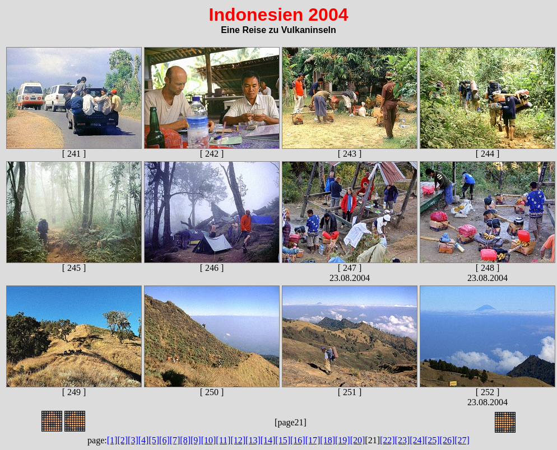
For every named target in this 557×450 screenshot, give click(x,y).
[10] (208, 440)
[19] (342, 440)
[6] (164, 440)
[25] (432, 440)
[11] (223, 440)
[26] (447, 440)
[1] (112, 440)
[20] (357, 440)
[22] (387, 440)
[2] (122, 440)
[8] (185, 440)
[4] (143, 440)
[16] (297, 440)
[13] (253, 440)
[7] (175, 440)
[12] (237, 440)
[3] (133, 440)
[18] (327, 440)
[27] (462, 440)
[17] (313, 440)
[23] (402, 440)
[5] (153, 440)
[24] (417, 440)
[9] (196, 440)
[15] (282, 440)
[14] (268, 440)
